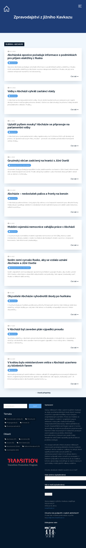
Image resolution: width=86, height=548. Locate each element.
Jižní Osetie (26, 165)
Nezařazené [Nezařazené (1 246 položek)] (13, 446)
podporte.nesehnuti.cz (55, 518)
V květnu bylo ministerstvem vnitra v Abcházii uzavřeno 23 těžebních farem (42, 362)
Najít (35, 406)
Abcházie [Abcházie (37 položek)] (11, 439)
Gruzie (20, 165)
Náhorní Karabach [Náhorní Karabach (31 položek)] (32, 446)
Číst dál (74, 76)
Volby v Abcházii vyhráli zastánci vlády (31, 91)
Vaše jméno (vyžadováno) (63, 476)
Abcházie (13, 63)
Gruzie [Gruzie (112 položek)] (10, 443)
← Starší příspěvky (43, 393)
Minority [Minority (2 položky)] (31, 419)
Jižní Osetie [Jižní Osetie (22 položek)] (24, 443)
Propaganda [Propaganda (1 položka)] (12, 422)
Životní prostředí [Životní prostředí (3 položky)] (13, 426)
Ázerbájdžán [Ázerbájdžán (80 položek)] (13, 450)
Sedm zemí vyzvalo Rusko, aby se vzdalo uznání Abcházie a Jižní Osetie (37, 261)
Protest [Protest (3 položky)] (25, 422)
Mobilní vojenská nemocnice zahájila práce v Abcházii (41, 226)
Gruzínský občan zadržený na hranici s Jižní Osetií (38, 160)
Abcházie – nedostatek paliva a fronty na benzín (38, 193)
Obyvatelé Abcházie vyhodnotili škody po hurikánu (39, 295)
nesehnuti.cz (49, 508)
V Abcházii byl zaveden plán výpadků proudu (36, 328)
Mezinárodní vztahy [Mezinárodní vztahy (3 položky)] (15, 419)
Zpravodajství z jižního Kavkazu (43, 17)
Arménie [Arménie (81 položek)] (25, 439)
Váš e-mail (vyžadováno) (63, 486)
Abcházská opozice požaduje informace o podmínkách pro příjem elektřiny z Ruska (42, 56)
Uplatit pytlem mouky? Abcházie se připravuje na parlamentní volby (38, 126)
